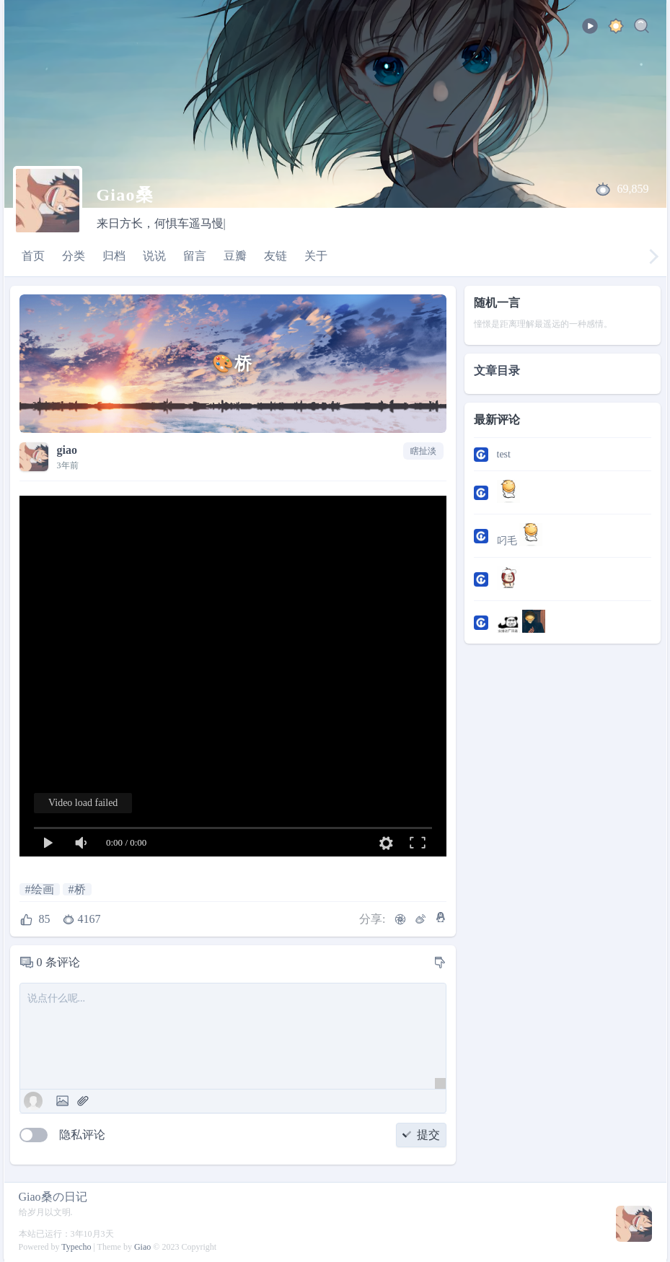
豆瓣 (235, 256)
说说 (154, 256)
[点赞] (34, 919)
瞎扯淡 (423, 451)
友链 (275, 256)
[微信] (400, 919)
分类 (73, 256)
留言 (194, 256)
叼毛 (520, 534)
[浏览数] (83, 919)
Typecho (76, 1247)
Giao (142, 1247)
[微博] (420, 919)
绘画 (42, 889)
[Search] (642, 28)
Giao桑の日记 (53, 1197)
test (504, 454)
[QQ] (440, 917)
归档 (113, 256)
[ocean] (616, 28)
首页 (33, 256)
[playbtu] (590, 31)
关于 (315, 256)
